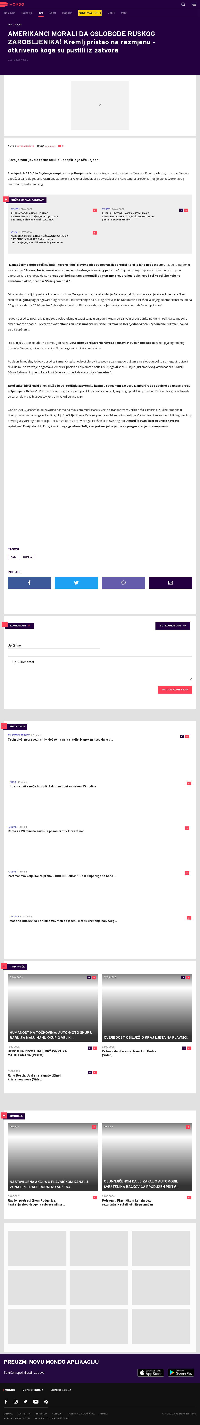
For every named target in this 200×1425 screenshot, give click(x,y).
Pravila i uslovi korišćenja (51, 1418)
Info (10, 24)
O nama (8, 1413)
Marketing (24, 1413)
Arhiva (104, 1413)
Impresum (41, 1413)
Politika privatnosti (17, 1418)
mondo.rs (50, 146)
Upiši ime (14, 646)
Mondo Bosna (61, 1390)
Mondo (10, 1390)
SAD (13, 557)
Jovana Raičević (25, 146)
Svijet (18, 24)
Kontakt (57, 1413)
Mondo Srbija (32, 1390)
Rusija (27, 557)
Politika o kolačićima (81, 1413)
